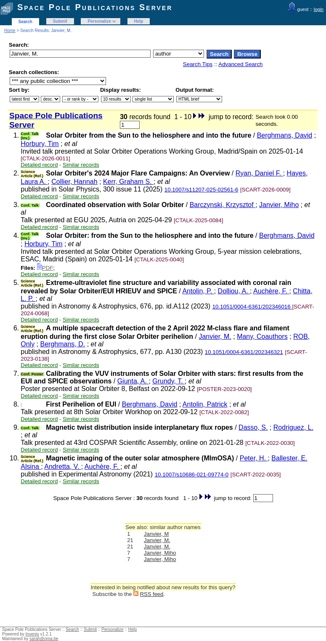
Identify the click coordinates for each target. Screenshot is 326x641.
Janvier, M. (215, 336)
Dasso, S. (253, 427)
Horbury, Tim (39, 143)
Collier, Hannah (74, 181)
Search (25, 21)
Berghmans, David (285, 135)
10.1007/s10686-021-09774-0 (192, 474)
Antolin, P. (198, 291)
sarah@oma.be (43, 638)
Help (138, 21)
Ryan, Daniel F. (259, 173)
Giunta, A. (133, 381)
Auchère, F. (271, 291)
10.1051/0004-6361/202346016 (252, 306)
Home (10, 30)
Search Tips (197, 64)
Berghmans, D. (62, 344)
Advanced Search (240, 64)
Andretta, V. (62, 466)
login (318, 9)
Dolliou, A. (234, 291)
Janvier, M (156, 534)
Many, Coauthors (262, 336)
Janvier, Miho (279, 204)
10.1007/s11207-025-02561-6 (201, 189)
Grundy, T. (168, 381)
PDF (45, 268)
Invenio (32, 634)
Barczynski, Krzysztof (222, 204)
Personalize (99, 21)
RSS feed (152, 594)
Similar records (81, 165)
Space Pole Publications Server (94, 7)
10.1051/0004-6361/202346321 (244, 352)
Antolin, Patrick (205, 404)
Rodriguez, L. (293, 427)
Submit (60, 21)
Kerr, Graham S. (128, 181)
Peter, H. (254, 458)
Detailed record (39, 165)
